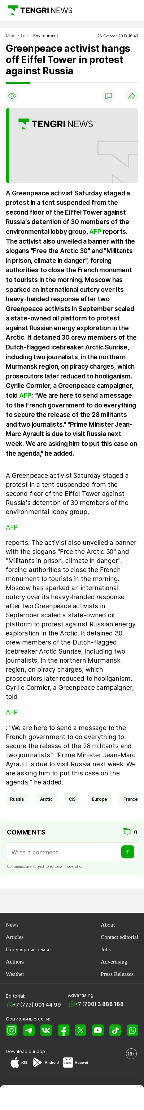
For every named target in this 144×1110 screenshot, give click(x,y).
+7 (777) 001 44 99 (37, 1005)
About (108, 924)
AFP (95, 231)
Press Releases (117, 974)
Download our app (25, 1051)
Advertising (114, 961)
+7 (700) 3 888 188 (99, 1004)
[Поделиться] (131, 95)
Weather (15, 974)
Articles (14, 937)
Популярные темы (27, 949)
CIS (72, 799)
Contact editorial (119, 937)
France (130, 799)
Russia (17, 799)
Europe (99, 799)
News (12, 924)
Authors (15, 961)
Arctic (46, 799)
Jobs (106, 949)
